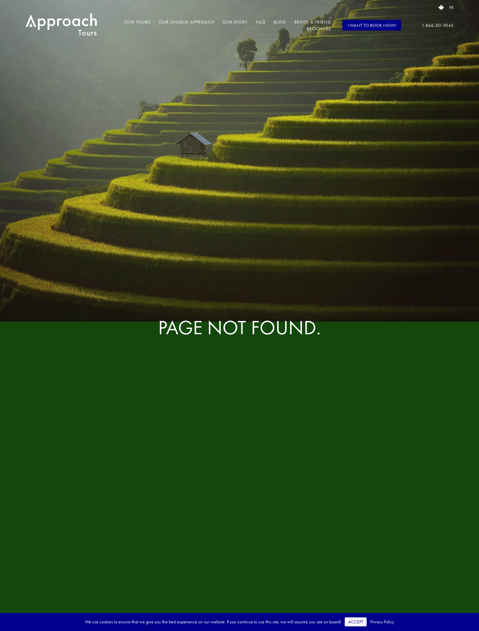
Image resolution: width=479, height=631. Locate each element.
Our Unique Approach (186, 22)
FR (451, 7)
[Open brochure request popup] (441, 8)
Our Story (235, 22)
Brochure (319, 28)
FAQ (261, 22)
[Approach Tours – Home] (61, 25)
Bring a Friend (312, 22)
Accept (355, 622)
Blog (279, 22)
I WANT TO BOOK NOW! (372, 25)
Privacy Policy (382, 622)
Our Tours (137, 22)
